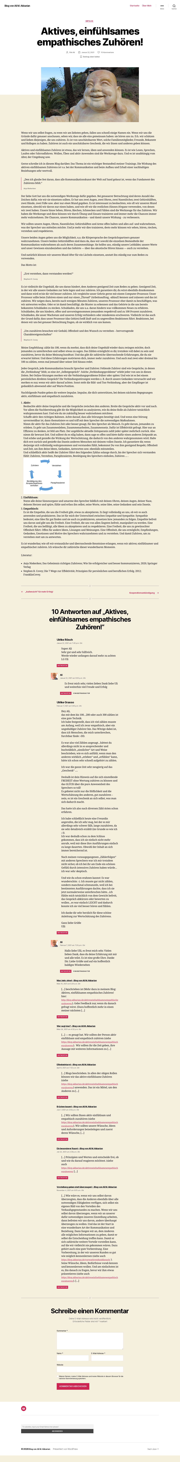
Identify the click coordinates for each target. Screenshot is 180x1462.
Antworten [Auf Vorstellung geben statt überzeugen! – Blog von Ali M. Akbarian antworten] (62, 1293)
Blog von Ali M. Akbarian (19, 5)
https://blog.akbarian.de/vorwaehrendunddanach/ (90, 1266)
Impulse (90, 22)
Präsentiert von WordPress (67, 1455)
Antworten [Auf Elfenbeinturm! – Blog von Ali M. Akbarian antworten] (62, 1101)
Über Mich (146, 5)
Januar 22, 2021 (87, 53)
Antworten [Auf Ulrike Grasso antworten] (62, 933)
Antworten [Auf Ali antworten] (66, 694)
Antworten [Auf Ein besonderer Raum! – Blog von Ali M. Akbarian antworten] (62, 1182)
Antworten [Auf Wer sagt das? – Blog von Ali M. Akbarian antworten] (62, 1059)
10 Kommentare (108, 53)
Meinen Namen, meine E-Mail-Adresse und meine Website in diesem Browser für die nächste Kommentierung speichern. (91, 1384)
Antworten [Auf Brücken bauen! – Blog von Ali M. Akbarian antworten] (62, 1143)
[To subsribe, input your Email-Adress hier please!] (57, 1433)
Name (60, 1360)
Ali (73, 53)
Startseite (134, 5)
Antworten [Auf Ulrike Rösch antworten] (62, 666)
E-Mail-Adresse (98, 1360)
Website (60, 1371)
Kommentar (62, 1337)
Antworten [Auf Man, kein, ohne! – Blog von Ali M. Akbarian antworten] (62, 1017)
